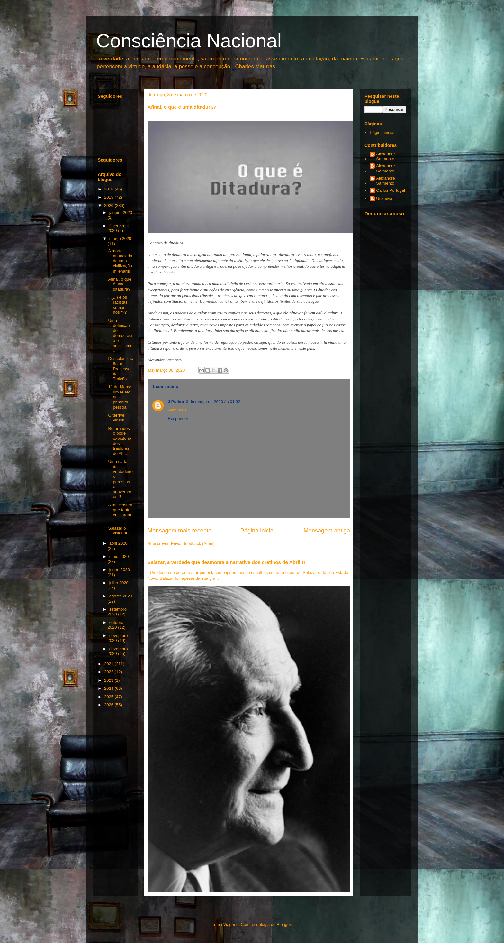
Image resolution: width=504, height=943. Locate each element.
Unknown (384, 198)
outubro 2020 (115, 625)
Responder (178, 418)
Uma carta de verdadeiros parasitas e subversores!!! (120, 479)
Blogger (284, 924)
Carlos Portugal (390, 190)
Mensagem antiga (326, 530)
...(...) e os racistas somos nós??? (117, 305)
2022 (109, 672)
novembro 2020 (118, 638)
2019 (109, 197)
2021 (109, 663)
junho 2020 (119, 569)
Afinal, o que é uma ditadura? (119, 284)
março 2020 (120, 238)
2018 (109, 189)
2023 (109, 680)
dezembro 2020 (118, 651)
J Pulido (176, 401)
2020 (109, 205)
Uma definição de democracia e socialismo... (120, 335)
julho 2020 (119, 582)
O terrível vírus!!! (116, 418)
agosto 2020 (120, 596)
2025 (109, 696)
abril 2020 (118, 543)
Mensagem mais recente (180, 530)
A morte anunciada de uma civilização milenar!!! (120, 260)
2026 (109, 704)
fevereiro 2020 (117, 228)
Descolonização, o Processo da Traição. (120, 368)
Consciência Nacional (189, 40)
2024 (109, 688)
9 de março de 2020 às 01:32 (213, 401)
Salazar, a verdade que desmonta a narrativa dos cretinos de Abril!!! (226, 562)
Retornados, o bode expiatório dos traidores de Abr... (119, 441)
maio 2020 (119, 556)
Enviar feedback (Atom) (193, 543)
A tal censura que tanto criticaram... (120, 512)
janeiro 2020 (120, 212)
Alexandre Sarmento (385, 157)
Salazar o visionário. (120, 531)
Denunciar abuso (384, 213)
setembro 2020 (117, 612)
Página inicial (257, 530)
